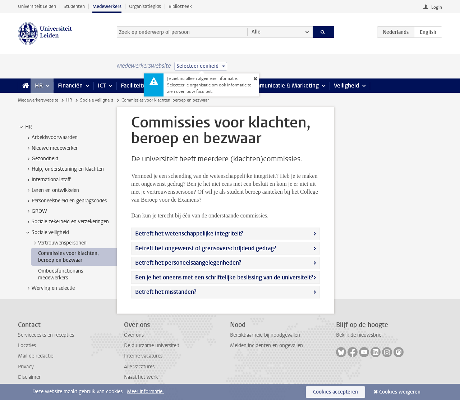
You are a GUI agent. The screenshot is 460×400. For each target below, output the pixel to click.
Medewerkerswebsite (38, 100)
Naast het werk (141, 377)
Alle (256, 31)
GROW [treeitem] (36, 211)
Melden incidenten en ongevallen (266, 345)
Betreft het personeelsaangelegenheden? (188, 262)
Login (436, 7)
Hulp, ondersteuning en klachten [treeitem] (64, 169)
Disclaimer (29, 377)
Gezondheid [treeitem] (41, 158)
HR (39, 85)
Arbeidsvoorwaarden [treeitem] (51, 137)
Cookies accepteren (335, 391)
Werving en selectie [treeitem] (50, 288)
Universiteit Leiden (37, 6)
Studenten (74, 6)
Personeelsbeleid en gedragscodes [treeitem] (66, 201)
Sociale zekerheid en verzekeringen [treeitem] (67, 221)
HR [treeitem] (25, 127)
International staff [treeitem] (48, 179)
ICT (102, 85)
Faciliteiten (135, 85)
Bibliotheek (180, 6)
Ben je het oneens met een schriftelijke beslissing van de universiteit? (224, 277)
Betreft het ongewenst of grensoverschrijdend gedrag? (205, 248)
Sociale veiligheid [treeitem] (47, 232)
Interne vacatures (143, 355)
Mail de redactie (35, 355)
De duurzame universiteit (151, 345)
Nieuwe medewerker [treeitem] (51, 148)
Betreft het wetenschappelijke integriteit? (189, 233)
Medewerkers (106, 6)
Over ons (134, 335)
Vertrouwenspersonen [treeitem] (59, 243)
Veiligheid (346, 85)
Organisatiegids (145, 6)
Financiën (70, 85)
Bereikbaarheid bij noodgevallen (265, 335)
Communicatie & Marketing (284, 85)
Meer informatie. (145, 391)
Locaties (27, 345)
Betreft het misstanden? (165, 292)
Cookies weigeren (399, 391)
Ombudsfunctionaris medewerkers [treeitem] (60, 274)
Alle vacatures (139, 366)
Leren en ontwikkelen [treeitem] (52, 190)
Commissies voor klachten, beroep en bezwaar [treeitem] (68, 257)
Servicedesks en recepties (46, 335)
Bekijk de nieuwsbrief (359, 335)
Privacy (26, 366)
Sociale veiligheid (96, 100)
